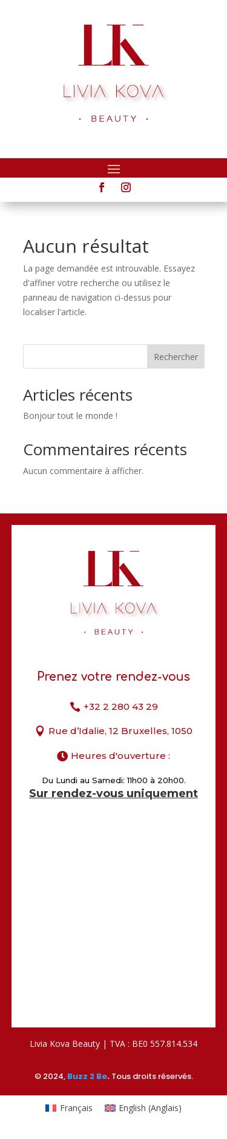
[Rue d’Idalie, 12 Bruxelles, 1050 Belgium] (113, 926)
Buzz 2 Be (87, 1076)
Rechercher (176, 356)
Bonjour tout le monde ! (70, 415)
